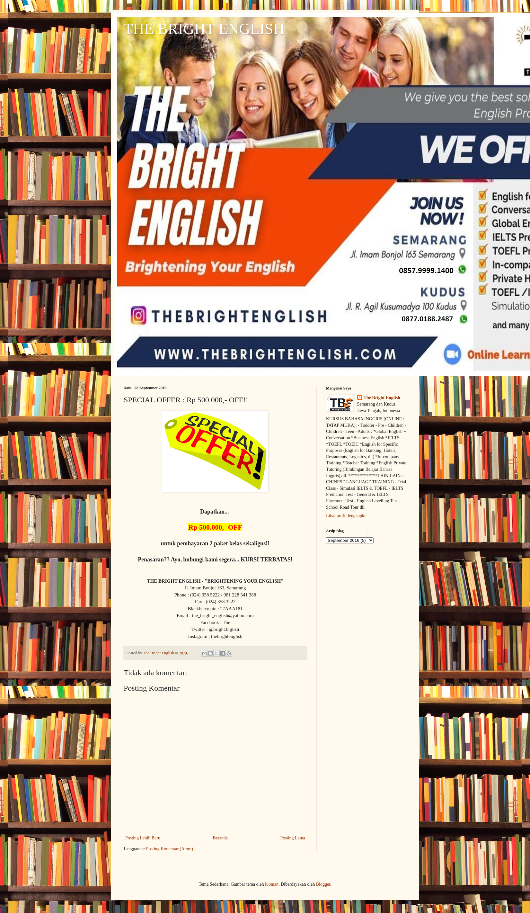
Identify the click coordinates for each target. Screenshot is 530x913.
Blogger (323, 884)
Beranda (220, 838)
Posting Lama (292, 838)
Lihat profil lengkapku (346, 515)
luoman (271, 884)
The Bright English (382, 397)
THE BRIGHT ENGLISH (204, 28)
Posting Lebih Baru (142, 838)
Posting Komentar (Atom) (169, 848)
